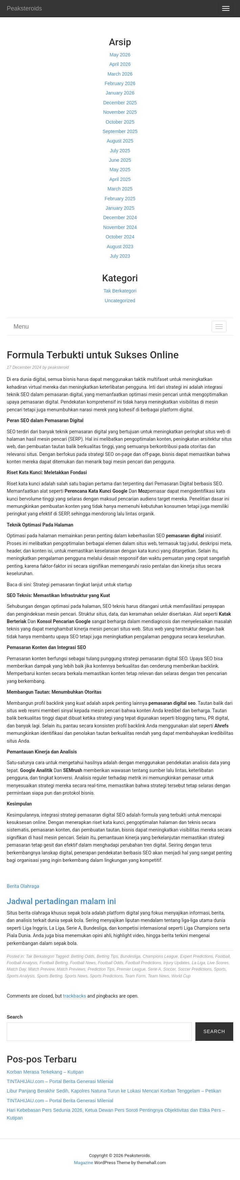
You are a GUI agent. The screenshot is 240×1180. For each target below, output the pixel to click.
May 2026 (120, 54)
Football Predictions (143, 962)
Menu (21, 326)
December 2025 (120, 102)
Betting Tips (107, 956)
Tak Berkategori (119, 290)
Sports (220, 969)
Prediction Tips (101, 969)
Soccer (169, 969)
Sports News (76, 976)
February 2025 (119, 198)
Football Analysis (22, 962)
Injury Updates (176, 962)
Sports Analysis (20, 976)
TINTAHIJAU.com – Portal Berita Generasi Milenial (60, 1081)
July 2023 (120, 256)
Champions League (160, 956)
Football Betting (54, 962)
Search (15, 1017)
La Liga (198, 962)
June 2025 (120, 160)
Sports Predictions (106, 976)
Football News (83, 962)
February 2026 (119, 83)
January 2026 (120, 93)
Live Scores (218, 962)
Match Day (16, 969)
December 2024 (120, 217)
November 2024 (120, 227)
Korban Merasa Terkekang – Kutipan (45, 1072)
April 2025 (119, 179)
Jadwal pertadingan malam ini (61, 901)
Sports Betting (49, 976)
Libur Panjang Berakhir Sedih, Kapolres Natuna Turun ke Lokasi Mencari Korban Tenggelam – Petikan (114, 1091)
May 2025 (120, 169)
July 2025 (120, 150)
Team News (158, 976)
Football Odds (110, 962)
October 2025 (120, 122)
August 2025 (120, 141)
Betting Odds (82, 956)
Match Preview (41, 969)
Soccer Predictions (195, 969)
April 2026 (119, 64)
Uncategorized (120, 300)
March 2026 (120, 74)
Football (222, 956)
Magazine (83, 1162)
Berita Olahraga (23, 886)
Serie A (154, 969)
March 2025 (120, 188)
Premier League (131, 969)
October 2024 (120, 236)
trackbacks (74, 996)
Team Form (135, 976)
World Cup (181, 976)
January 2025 (120, 208)
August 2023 (120, 246)
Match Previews (71, 969)
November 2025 (120, 112)
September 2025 (120, 131)
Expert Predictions (196, 956)
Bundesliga (130, 956)
